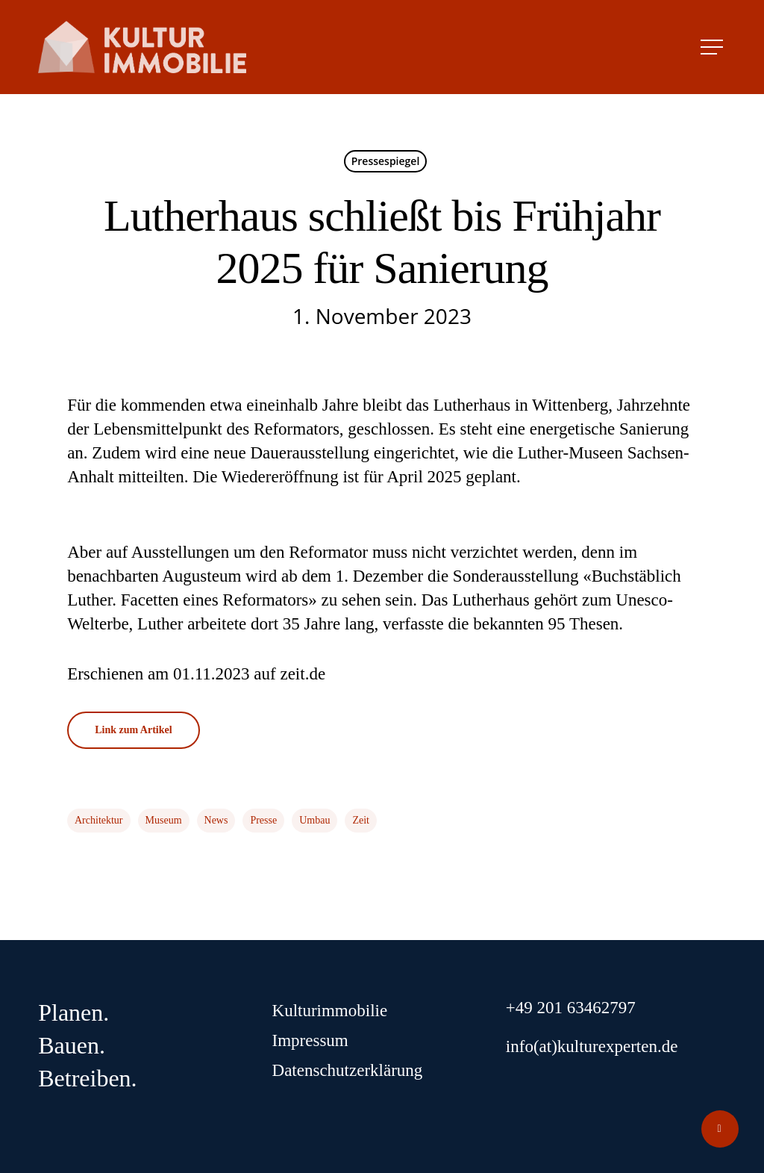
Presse (263, 820)
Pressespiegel (385, 161)
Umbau (314, 820)
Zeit (360, 820)
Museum (163, 820)
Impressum (310, 1040)
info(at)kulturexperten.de (592, 1046)
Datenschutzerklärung (347, 1070)
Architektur (99, 820)
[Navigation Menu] (713, 47)
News (216, 820)
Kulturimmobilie (330, 1010)
